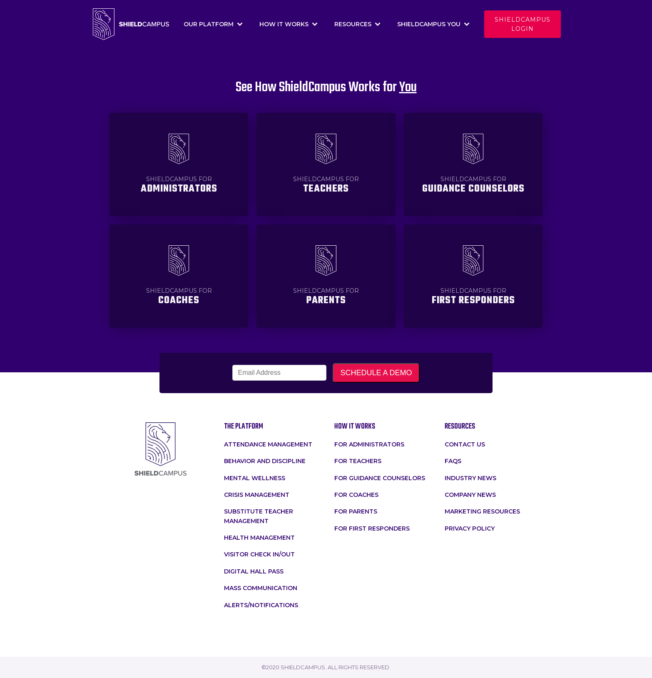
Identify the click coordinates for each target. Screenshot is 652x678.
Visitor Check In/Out (259, 554)
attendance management (268, 444)
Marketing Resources (482, 511)
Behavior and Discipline (265, 461)
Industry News (470, 478)
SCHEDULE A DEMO (376, 373)
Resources (357, 24)
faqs (453, 461)
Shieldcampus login (522, 24)
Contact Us (465, 444)
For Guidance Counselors (379, 478)
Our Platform (213, 24)
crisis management (256, 495)
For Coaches (356, 495)
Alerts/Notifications (261, 605)
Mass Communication (260, 588)
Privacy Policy (470, 528)
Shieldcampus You (433, 24)
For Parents (355, 511)
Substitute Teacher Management (258, 516)
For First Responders (372, 528)
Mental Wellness (254, 478)
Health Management (259, 537)
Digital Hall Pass (254, 571)
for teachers (357, 461)
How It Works (288, 24)
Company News (470, 495)
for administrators (369, 444)
